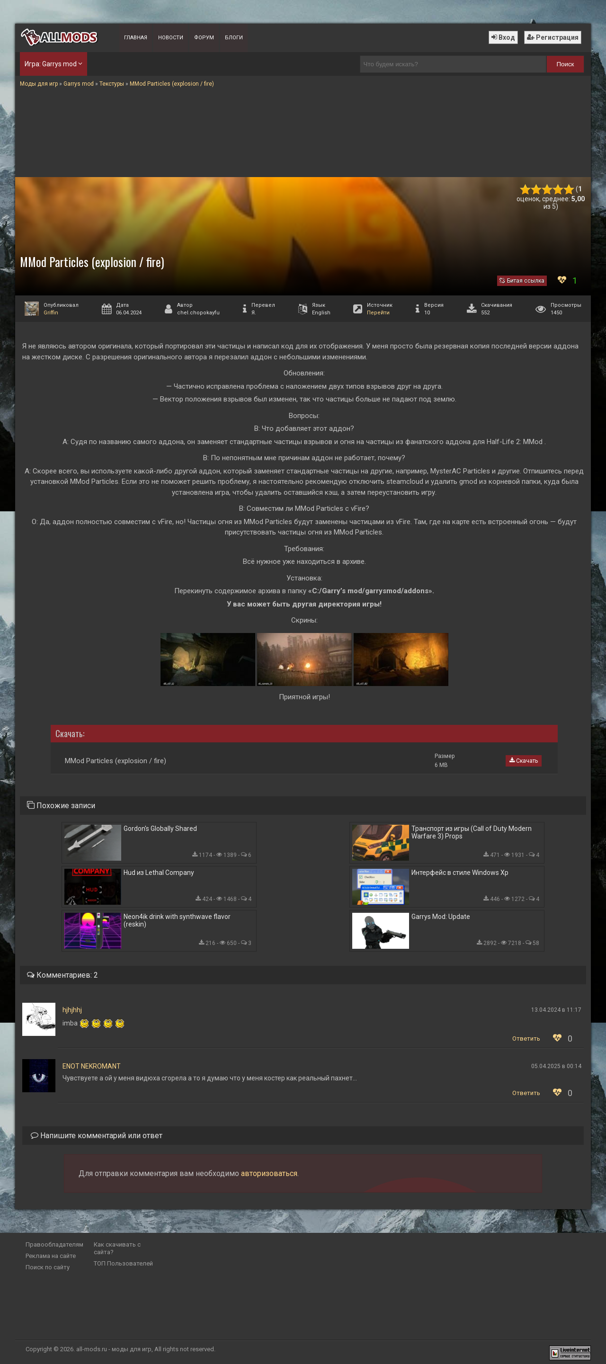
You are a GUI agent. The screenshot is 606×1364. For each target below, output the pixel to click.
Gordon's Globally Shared (160, 828)
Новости (170, 38)
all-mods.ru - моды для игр (114, 1349)
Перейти (378, 313)
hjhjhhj (72, 1010)
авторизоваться (269, 1173)
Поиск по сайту (48, 1267)
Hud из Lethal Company (159, 872)
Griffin (51, 313)
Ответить (526, 1038)
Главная (135, 38)
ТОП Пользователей (123, 1263)
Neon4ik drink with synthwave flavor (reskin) (177, 920)
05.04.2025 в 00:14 (556, 1066)
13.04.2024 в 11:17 (556, 1010)
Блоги (234, 38)
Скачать (523, 761)
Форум (204, 38)
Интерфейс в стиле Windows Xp (459, 872)
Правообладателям (54, 1244)
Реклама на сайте (51, 1255)
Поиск (565, 64)
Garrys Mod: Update (440, 916)
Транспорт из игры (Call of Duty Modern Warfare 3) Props (471, 832)
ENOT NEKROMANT (91, 1066)
